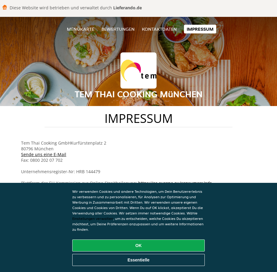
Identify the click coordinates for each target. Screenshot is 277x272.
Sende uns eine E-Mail (43, 154)
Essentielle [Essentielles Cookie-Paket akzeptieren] (138, 260)
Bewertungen (118, 29)
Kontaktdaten (159, 29)
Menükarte (80, 29)
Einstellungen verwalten (92, 218)
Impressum (200, 29)
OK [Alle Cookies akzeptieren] (138, 245)
